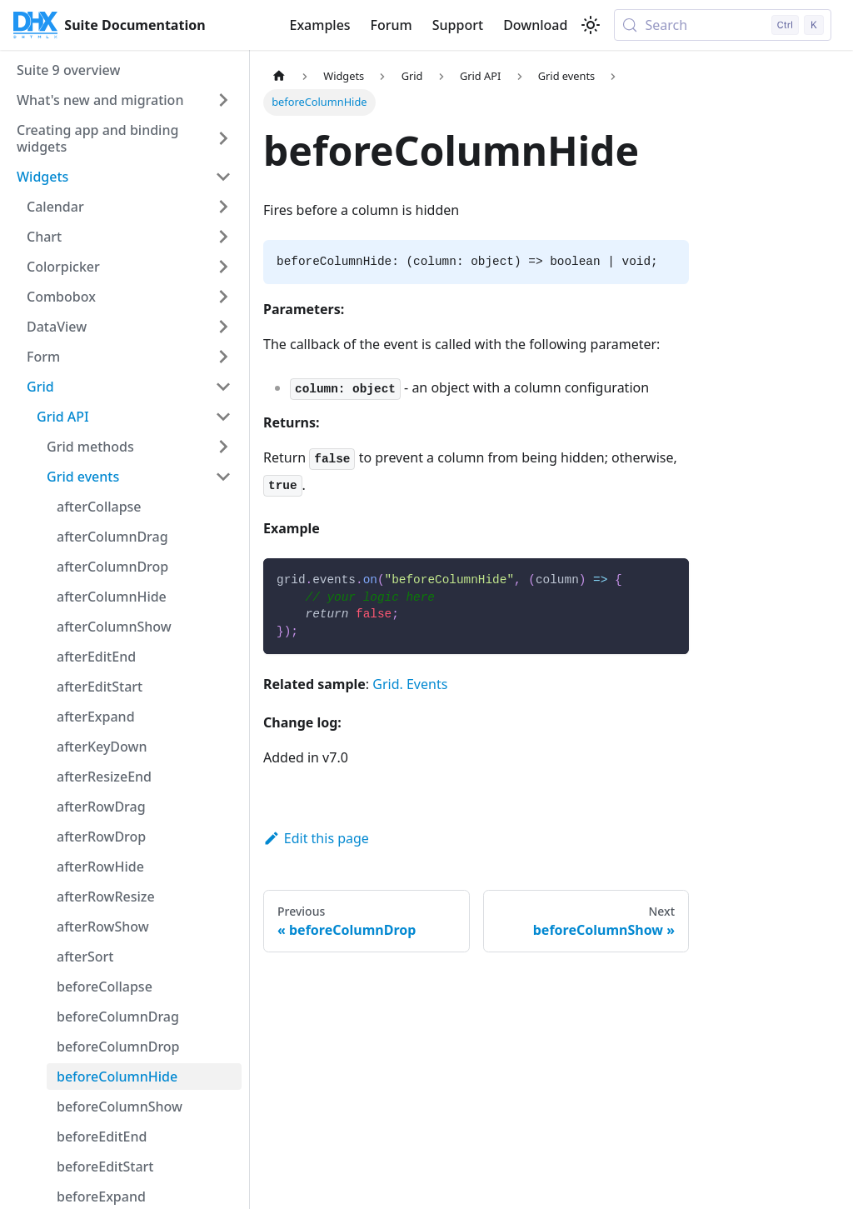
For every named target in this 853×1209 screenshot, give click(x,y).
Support (457, 25)
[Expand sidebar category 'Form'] (223, 356)
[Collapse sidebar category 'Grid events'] (223, 476)
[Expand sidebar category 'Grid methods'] (223, 446)
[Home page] (279, 76)
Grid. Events (409, 684)
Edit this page (316, 838)
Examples (319, 25)
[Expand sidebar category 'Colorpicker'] (223, 266)
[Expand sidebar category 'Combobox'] (223, 296)
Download (535, 25)
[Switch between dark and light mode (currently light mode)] (590, 25)
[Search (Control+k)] (722, 25)
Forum (391, 25)
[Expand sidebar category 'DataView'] (223, 326)
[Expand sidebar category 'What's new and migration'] (223, 100)
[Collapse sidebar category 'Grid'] (223, 386)
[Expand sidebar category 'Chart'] (223, 236)
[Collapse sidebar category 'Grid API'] (223, 416)
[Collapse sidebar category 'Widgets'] (223, 176)
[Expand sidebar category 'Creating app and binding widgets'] (223, 138)
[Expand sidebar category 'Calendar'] (223, 206)
